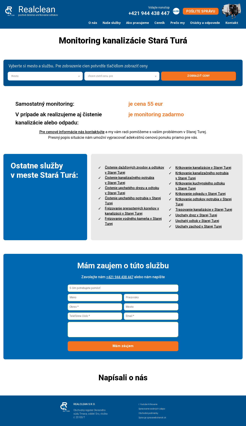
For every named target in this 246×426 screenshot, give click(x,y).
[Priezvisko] (151, 297)
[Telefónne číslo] (95, 316)
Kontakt (231, 23)
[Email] (151, 316)
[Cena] (121, 76)
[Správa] (123, 329)
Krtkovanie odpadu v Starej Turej (200, 194)
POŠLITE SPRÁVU (200, 11)
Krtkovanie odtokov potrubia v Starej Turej (203, 201)
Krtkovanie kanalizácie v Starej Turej (203, 168)
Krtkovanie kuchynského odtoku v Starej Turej (200, 185)
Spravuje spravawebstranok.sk (152, 417)
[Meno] (95, 297)
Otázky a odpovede (205, 23)
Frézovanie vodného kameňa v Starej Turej (133, 221)
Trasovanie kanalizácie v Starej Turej (203, 209)
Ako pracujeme (137, 23)
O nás (92, 23)
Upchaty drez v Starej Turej (196, 215)
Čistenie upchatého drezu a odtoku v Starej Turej (132, 190)
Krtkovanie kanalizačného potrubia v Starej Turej (202, 175)
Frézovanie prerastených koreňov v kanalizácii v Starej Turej (132, 210)
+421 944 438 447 (149, 13)
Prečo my (177, 23)
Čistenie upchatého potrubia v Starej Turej (133, 200)
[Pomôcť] (123, 288)
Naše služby (111, 23)
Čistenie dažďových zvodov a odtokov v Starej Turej (134, 170)
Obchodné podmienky (148, 413)
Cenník (159, 23)
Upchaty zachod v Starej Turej (198, 226)
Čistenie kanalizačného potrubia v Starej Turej (129, 180)
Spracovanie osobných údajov (152, 409)
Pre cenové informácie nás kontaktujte (72, 132)
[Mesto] (45, 76)
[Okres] (95, 307)
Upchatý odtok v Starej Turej (197, 221)
